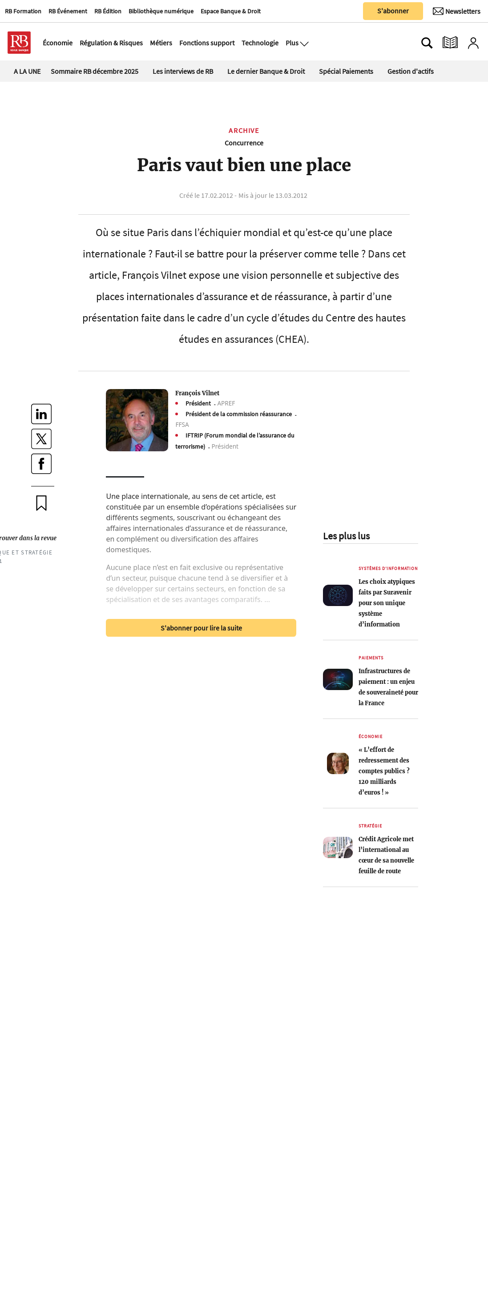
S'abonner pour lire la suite (201, 627)
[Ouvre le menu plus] (303, 42)
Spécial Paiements (346, 71)
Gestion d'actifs (410, 71)
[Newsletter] (456, 11)
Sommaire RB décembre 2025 (94, 71)
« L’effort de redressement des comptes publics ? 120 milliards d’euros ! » (384, 771)
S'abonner (393, 10)
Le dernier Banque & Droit (266, 71)
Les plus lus (346, 536)
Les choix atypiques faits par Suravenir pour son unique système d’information (387, 603)
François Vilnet (197, 393)
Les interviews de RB (183, 71)
